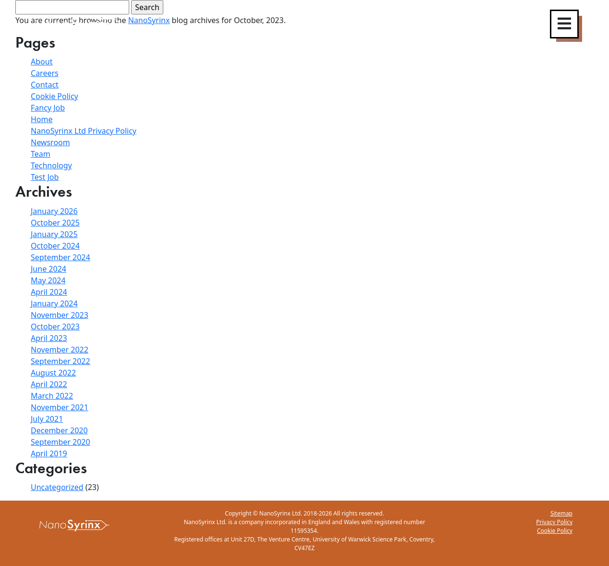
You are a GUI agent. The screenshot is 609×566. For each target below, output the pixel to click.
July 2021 (47, 419)
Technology (51, 165)
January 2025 (54, 234)
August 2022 (53, 372)
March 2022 (52, 395)
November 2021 (59, 407)
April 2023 (49, 338)
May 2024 (48, 280)
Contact (45, 84)
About (41, 61)
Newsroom (50, 142)
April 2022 (49, 384)
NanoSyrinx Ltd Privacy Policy (83, 131)
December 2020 (59, 430)
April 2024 (49, 292)
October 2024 (55, 245)
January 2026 (54, 211)
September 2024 (60, 257)
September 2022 (60, 361)
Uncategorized (57, 487)
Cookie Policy (54, 96)
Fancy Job (48, 107)
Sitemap (561, 513)
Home (42, 119)
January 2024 (54, 303)
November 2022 (59, 349)
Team (40, 154)
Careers (45, 73)
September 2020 (60, 442)
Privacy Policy (554, 522)
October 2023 (55, 326)
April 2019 (49, 453)
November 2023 (59, 315)
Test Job (45, 177)
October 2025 (55, 222)
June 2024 (48, 269)
